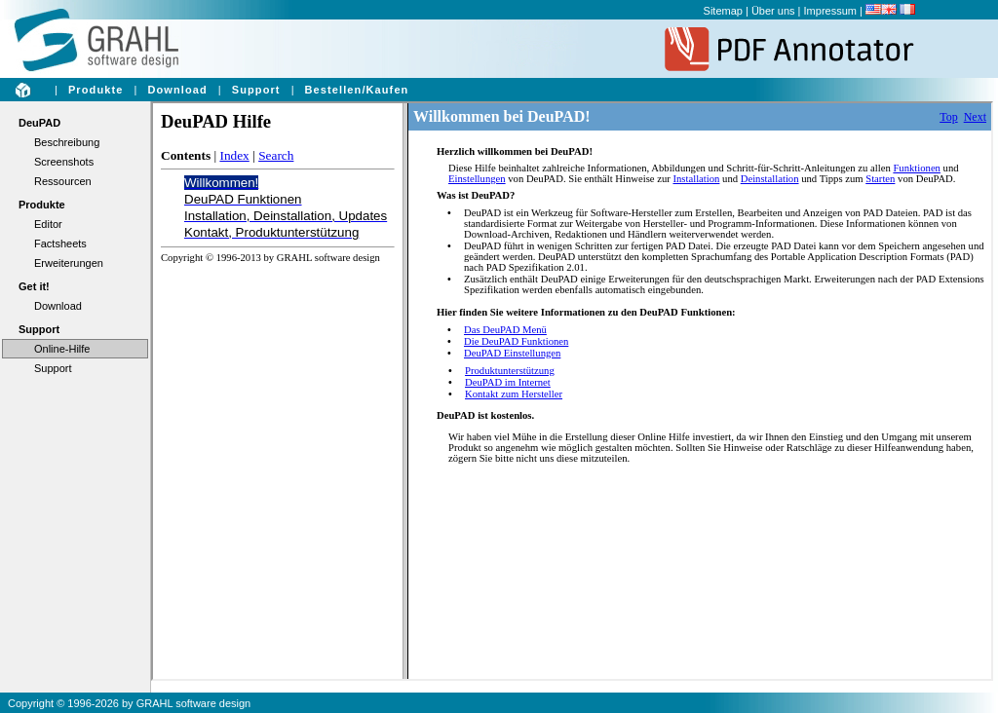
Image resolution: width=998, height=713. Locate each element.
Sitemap (723, 11)
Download (177, 89)
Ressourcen (63, 181)
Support (256, 89)
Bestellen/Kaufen (357, 89)
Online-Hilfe (62, 349)
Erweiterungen (68, 263)
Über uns (773, 11)
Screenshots (64, 162)
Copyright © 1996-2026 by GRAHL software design (129, 703)
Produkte (95, 89)
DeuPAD (39, 123)
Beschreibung (66, 142)
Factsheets (60, 243)
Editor (48, 224)
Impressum (830, 11)
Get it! (34, 286)
